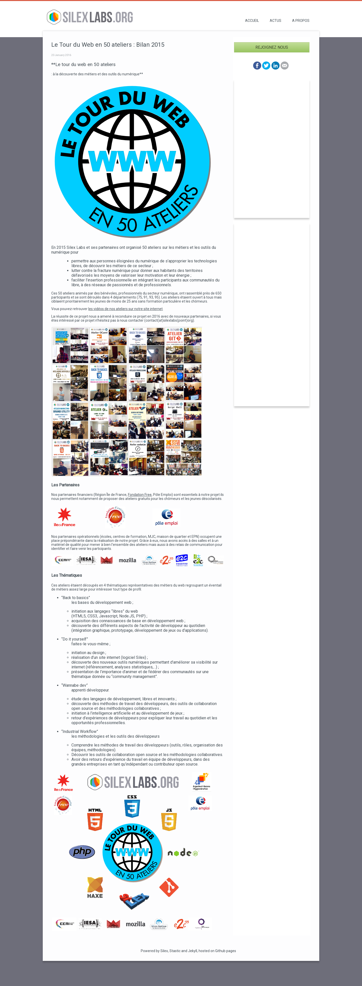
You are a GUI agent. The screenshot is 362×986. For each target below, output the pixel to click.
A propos (300, 21)
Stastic (174, 951)
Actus (275, 21)
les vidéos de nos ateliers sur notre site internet (125, 309)
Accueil (252, 21)
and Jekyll (189, 951)
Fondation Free (140, 495)
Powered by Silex (154, 951)
